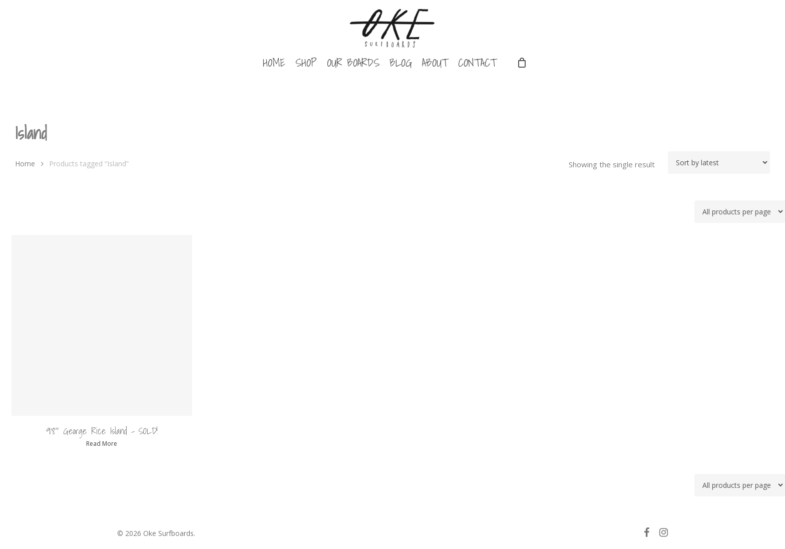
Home (25, 163)
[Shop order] (719, 162)
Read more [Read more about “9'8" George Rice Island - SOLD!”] (101, 444)
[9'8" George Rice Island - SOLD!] (102, 325)
